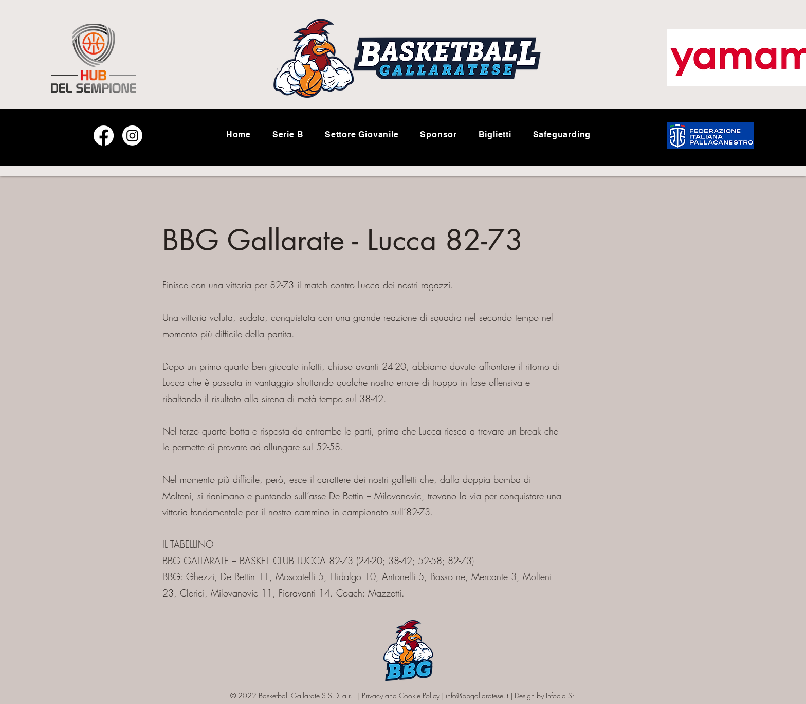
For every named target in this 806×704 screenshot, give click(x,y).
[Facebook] (104, 135)
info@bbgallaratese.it (477, 695)
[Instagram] (132, 135)
